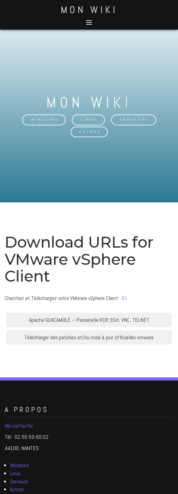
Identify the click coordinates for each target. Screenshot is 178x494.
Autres (90, 132)
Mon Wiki (89, 9)
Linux (89, 120)
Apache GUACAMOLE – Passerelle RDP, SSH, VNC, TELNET (89, 319)
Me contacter (19, 425)
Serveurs (134, 120)
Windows (45, 120)
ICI (124, 298)
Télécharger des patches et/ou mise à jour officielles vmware (89, 337)
